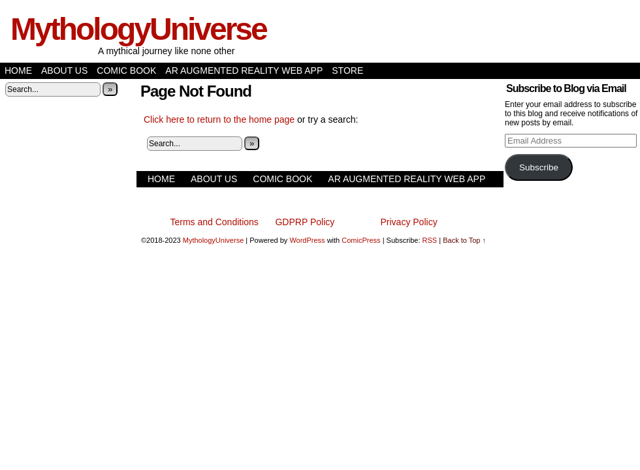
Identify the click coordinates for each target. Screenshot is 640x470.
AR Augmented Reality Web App (244, 70)
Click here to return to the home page (219, 119)
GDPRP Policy (304, 222)
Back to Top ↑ (464, 240)
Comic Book (126, 70)
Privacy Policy (409, 222)
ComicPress (361, 240)
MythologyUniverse (138, 29)
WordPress (307, 240)
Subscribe (538, 167)
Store (347, 70)
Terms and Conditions (214, 222)
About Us (64, 70)
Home (18, 70)
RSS (430, 240)
